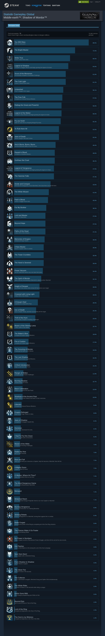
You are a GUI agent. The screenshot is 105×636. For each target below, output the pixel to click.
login (91, 2)
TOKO (28, 5)
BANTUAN (56, 5)
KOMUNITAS (37, 5)
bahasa (97, 2)
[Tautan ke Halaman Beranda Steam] (13, 7)
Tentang (47, 5)
